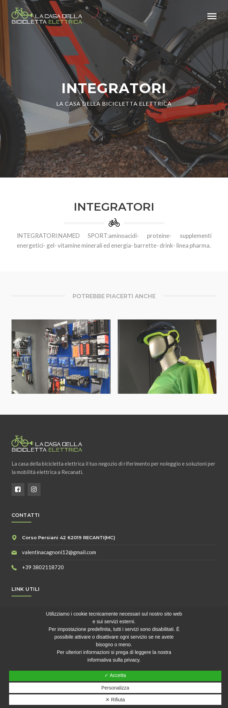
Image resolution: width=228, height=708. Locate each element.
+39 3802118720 (43, 567)
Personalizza (115, 688)
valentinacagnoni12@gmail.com (59, 552)
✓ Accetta (115, 675)
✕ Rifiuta (115, 699)
